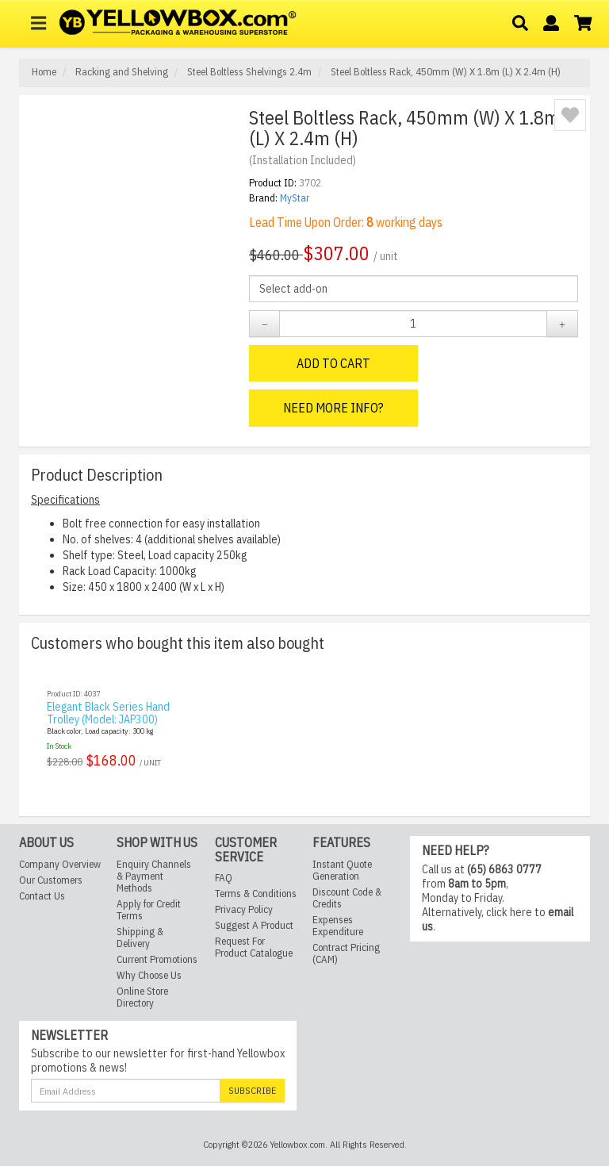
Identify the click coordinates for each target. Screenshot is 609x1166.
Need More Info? (333, 408)
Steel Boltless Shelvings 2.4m (248, 72)
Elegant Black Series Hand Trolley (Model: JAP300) (108, 713)
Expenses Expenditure (337, 925)
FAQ (223, 877)
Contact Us (42, 896)
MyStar (294, 198)
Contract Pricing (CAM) (346, 953)
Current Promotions (157, 959)
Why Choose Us (149, 975)
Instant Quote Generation (342, 870)
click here (509, 912)
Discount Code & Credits (346, 898)
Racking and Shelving (120, 72)
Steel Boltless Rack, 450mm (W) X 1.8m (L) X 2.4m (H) (444, 72)
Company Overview (60, 864)
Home (44, 72)
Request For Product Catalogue (254, 947)
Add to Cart (333, 363)
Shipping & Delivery (140, 937)
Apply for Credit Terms (149, 909)
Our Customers (50, 880)
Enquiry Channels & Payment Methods (154, 876)
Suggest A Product (254, 925)
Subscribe (252, 1090)
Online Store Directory (142, 997)
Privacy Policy (244, 909)
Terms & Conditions (256, 893)
